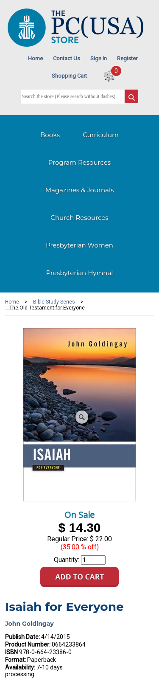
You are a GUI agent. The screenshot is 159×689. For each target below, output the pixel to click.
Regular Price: (67, 539)
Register (127, 58)
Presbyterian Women (79, 245)
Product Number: (27, 644)
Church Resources (79, 218)
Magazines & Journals (79, 190)
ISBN (11, 652)
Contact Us (66, 58)
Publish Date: (22, 636)
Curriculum (101, 135)
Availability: (20, 667)
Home (35, 58)
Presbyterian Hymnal (79, 273)
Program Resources (79, 162)
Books (50, 135)
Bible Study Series (54, 302)
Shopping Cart (69, 76)
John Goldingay (29, 623)
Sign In (98, 58)
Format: (15, 659)
